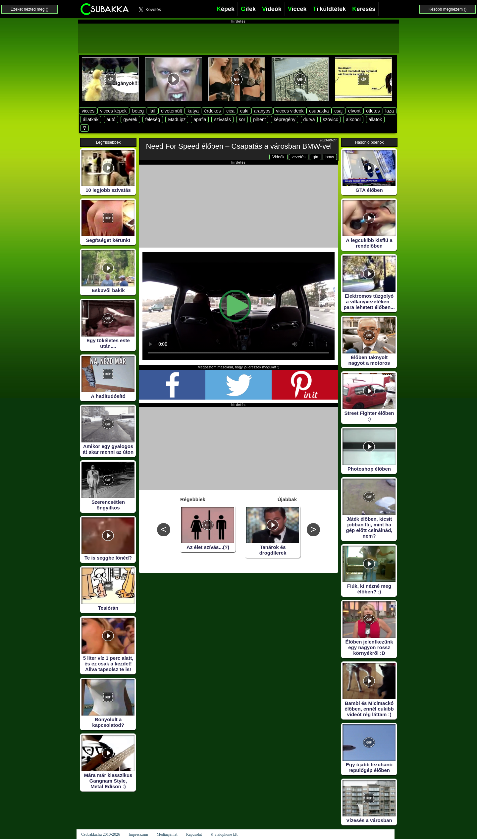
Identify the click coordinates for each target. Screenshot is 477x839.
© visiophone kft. (224, 834)
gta (315, 157)
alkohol (353, 119)
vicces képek (113, 111)
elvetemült (171, 111)
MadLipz (177, 119)
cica (230, 111)
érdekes (212, 111)
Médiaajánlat (167, 834)
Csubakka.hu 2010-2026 (100, 834)
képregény (284, 119)
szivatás (222, 119)
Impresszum (138, 834)
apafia (199, 119)
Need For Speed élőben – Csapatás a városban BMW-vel (239, 146)
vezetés (298, 157)
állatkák (90, 119)
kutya (192, 111)
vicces (87, 111)
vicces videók (289, 111)
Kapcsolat (194, 834)
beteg (138, 111)
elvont (354, 111)
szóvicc (330, 119)
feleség (152, 119)
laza (389, 111)
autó (110, 119)
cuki (244, 111)
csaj (338, 111)
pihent (259, 119)
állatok (375, 119)
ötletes (373, 111)
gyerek (130, 119)
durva (309, 119)
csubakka (319, 111)
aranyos (262, 111)
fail (152, 111)
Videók (278, 157)
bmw (330, 157)
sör (242, 119)
